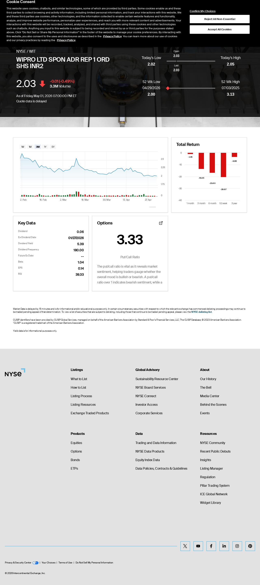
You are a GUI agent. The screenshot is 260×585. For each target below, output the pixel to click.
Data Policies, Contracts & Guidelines (161, 468)
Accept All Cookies (220, 18)
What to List (79, 379)
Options (76, 451)
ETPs (74, 468)
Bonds (75, 460)
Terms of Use (65, 562)
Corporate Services (148, 413)
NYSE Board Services (150, 387)
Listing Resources (83, 404)
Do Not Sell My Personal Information (94, 562)
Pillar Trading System (214, 485)
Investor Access (146, 404)
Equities (76, 443)
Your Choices (48, 562)
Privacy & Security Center (21, 562)
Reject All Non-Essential (219, 7)
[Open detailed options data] (161, 223)
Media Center (209, 396)
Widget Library (210, 503)
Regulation (207, 477)
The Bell (205, 387)
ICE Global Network (213, 494)
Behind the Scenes (213, 404)
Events (204, 413)
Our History (208, 379)
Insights (205, 460)
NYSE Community (212, 443)
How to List (78, 387)
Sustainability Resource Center (156, 379)
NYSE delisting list (201, 312)
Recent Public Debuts (215, 451)
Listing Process (81, 396)
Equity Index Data (147, 460)
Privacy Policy (112, 25)
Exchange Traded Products (90, 413)
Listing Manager (211, 468)
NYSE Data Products (149, 451)
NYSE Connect (145, 396)
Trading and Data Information (155, 443)
